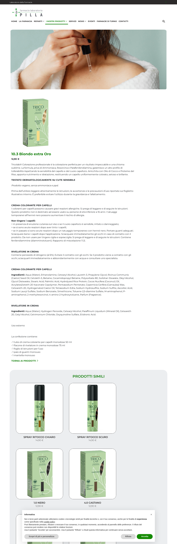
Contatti (123, 23)
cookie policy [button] (49, 522)
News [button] (82, 23)
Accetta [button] (144, 536)
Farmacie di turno (106, 23)
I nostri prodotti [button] (56, 23)
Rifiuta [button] (128, 536)
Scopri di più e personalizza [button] (41, 536)
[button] (151, 514)
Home (14, 23)
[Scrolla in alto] (171, 530)
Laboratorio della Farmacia (21, 2)
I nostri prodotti (154, 497)
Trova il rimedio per (152, 502)
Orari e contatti (155, 506)
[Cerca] (164, 23)
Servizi (72, 23)
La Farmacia (25, 23)
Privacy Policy (157, 538)
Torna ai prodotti (77, 334)
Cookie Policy (159, 540)
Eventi (90, 23)
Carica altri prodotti (89, 461)
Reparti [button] (38, 23)
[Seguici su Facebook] (166, 2)
